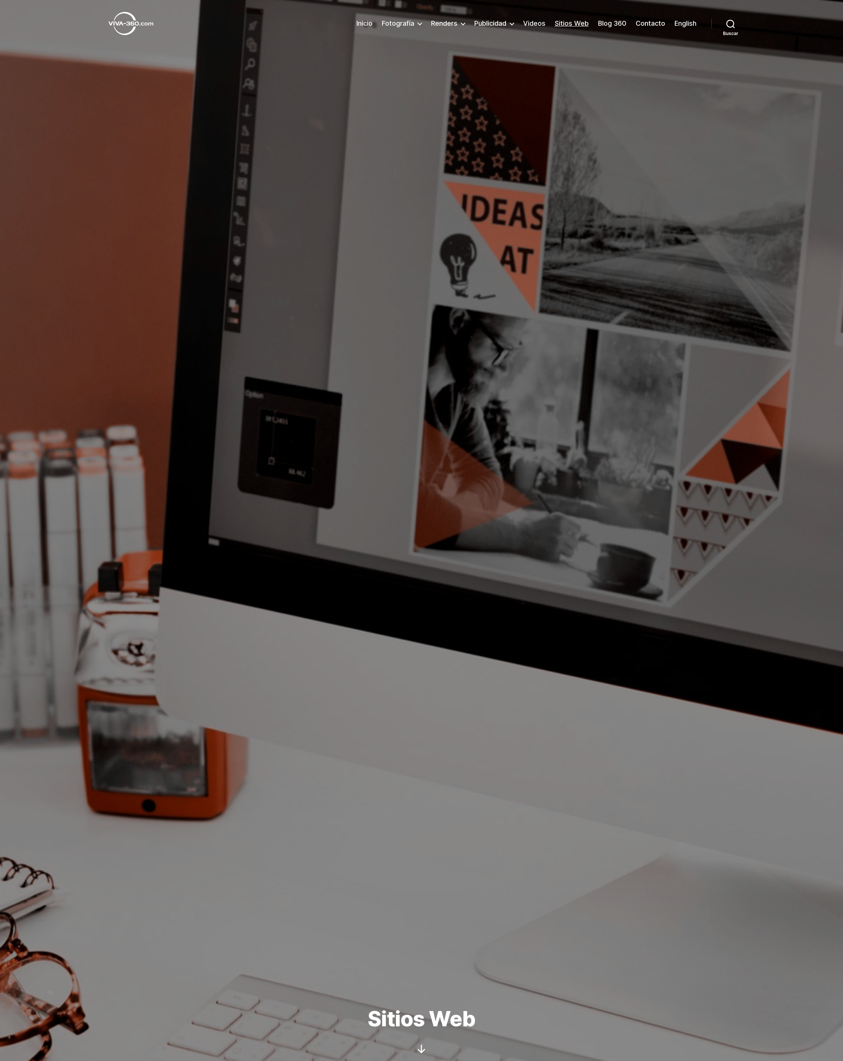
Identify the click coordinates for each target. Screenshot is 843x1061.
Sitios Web (572, 23)
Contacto (650, 23)
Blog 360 (612, 23)
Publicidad (490, 23)
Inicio (364, 23)
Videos (534, 23)
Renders (444, 23)
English (685, 23)
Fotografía (398, 23)
